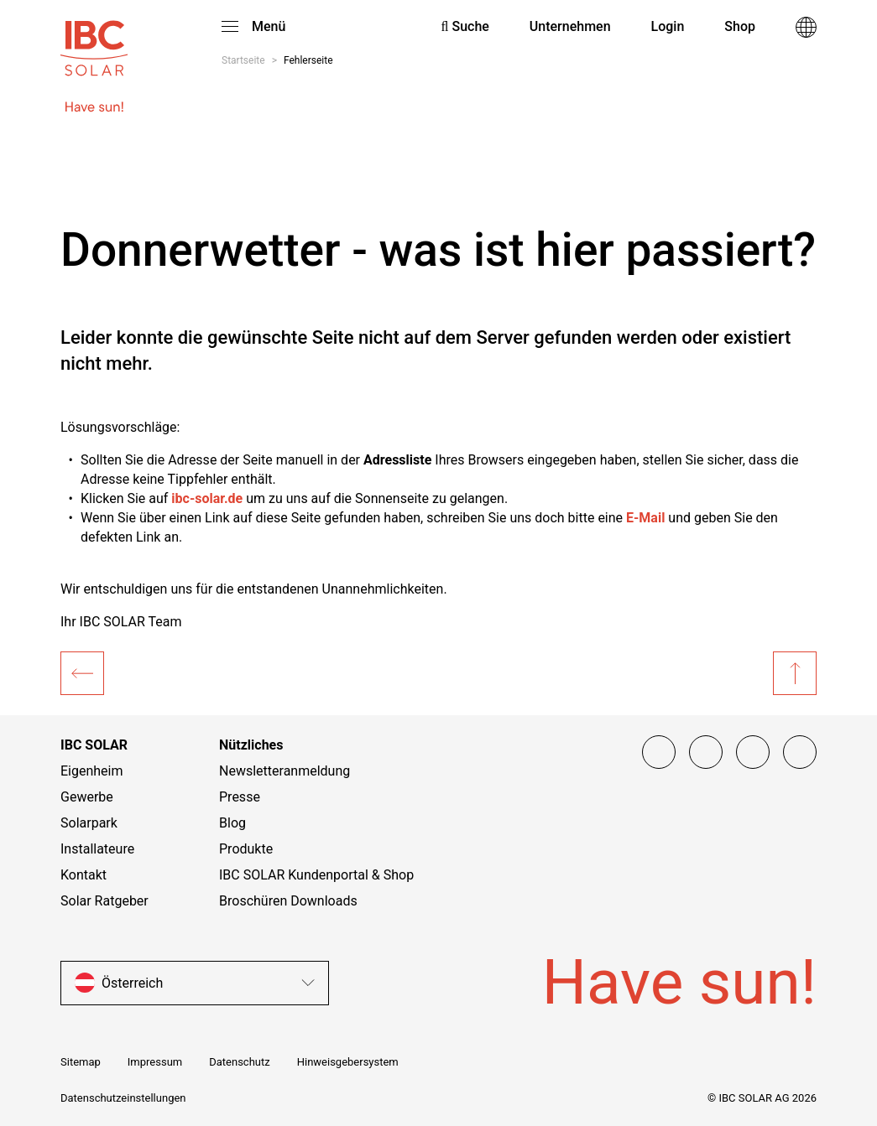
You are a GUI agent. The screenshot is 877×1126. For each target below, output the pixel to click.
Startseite (243, 60)
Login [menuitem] (668, 26)
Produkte (246, 849)
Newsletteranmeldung (284, 771)
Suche (465, 26)
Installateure (97, 849)
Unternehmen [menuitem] (570, 26)
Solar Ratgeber (104, 901)
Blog (232, 823)
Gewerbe (86, 797)
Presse (239, 797)
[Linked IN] (800, 752)
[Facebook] (659, 752)
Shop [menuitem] (739, 26)
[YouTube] (753, 752)
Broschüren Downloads (288, 901)
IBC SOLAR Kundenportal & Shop (316, 875)
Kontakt (83, 875)
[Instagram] (706, 752)
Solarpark (88, 823)
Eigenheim (91, 771)
